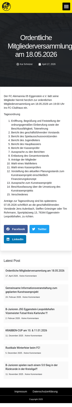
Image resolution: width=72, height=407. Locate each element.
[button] (66, 6)
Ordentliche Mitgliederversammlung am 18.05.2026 (34, 271)
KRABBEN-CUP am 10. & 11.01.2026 (26, 330)
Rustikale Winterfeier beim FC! (22, 348)
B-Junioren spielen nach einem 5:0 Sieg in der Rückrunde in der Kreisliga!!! (31, 367)
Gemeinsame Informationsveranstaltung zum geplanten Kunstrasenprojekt (31, 290)
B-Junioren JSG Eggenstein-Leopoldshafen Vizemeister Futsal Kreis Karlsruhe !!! (30, 311)
